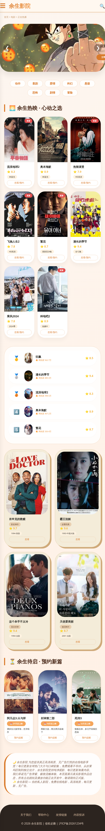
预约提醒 (18, 737)
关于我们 (25, 815)
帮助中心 (43, 815)
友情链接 (61, 815)
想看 (27, 539)
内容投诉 (79, 815)
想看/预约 (19, 183)
